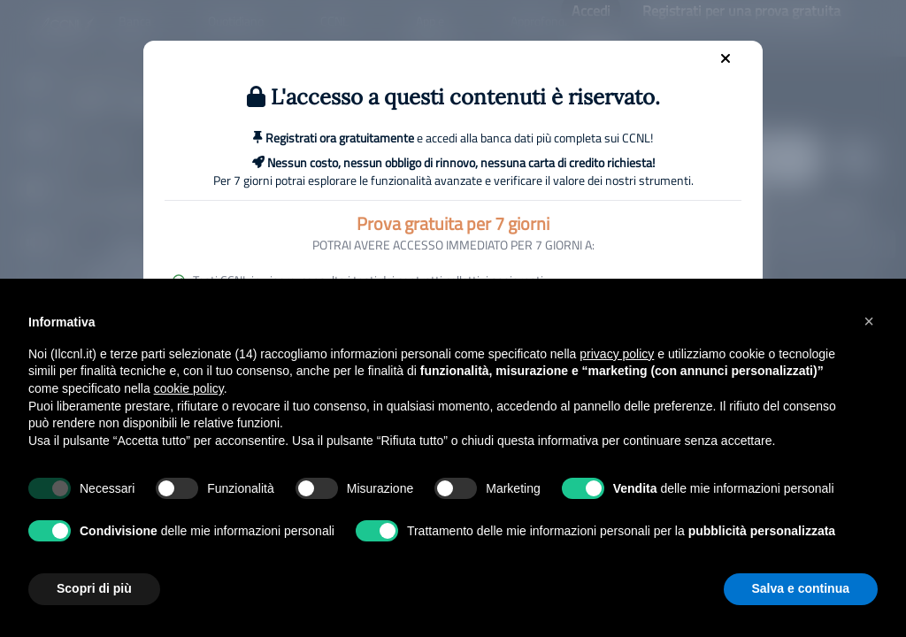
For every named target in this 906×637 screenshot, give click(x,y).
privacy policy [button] (617, 354)
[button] (869, 321)
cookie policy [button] (189, 388)
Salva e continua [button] (800, 588)
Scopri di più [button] (94, 588)
